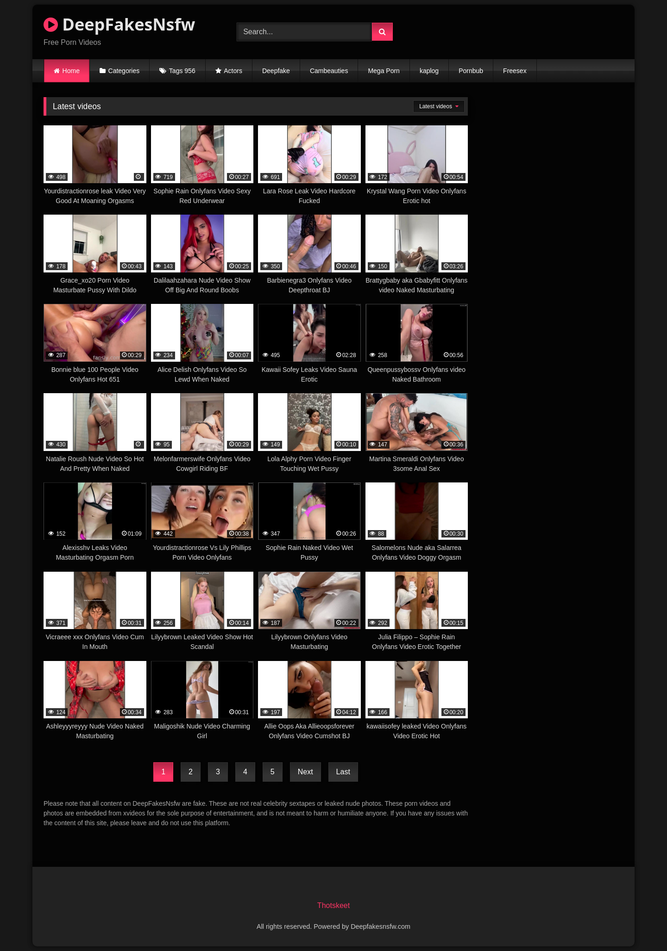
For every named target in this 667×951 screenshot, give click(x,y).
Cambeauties (329, 70)
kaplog (429, 70)
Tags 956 (182, 70)
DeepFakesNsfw (119, 24)
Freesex (515, 70)
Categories (124, 70)
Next (305, 772)
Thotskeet (333, 905)
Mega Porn (383, 70)
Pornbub (471, 70)
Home (71, 70)
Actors (233, 70)
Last (343, 772)
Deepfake (276, 70)
